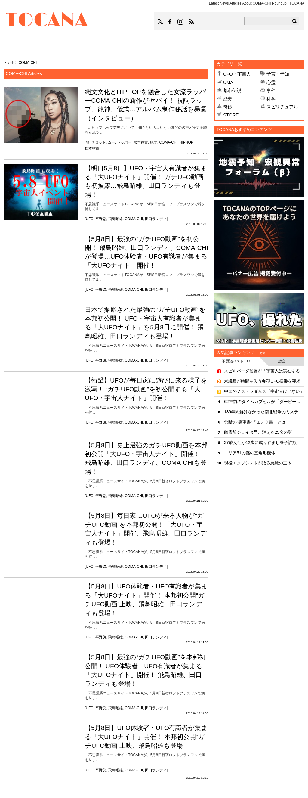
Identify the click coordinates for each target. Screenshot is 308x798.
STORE (231, 114)
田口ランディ (156, 219)
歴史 (227, 98)
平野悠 (100, 219)
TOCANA (47, 20)
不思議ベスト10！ (236, 361)
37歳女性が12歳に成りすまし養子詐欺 (260, 442)
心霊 (271, 82)
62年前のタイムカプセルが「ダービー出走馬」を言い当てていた (264, 401)
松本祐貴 (141, 142)
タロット (98, 142)
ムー (111, 142)
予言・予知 (277, 73)
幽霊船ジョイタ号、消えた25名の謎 (258, 432)
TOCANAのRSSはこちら (191, 22)
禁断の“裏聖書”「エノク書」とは (255, 422)
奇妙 (227, 106)
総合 (281, 361)
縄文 (153, 142)
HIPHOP (186, 142)
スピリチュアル (282, 106)
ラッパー (124, 142)
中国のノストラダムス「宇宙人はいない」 (264, 391)
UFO (89, 219)
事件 (271, 90)
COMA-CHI (168, 142)
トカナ (9, 63)
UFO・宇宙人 (237, 73)
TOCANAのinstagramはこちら (180, 22)
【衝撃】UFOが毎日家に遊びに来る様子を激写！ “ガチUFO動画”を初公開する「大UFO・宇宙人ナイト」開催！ (146, 389)
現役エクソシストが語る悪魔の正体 (257, 463)
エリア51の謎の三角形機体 (249, 452)
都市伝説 (232, 90)
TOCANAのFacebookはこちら (170, 22)
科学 (271, 98)
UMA (228, 82)
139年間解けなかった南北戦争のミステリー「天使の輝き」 (264, 411)
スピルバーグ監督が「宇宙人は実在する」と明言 (264, 370)
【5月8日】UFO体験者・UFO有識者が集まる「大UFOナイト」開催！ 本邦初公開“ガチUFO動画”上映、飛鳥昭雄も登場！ (146, 736)
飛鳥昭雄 (115, 219)
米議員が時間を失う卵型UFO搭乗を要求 (262, 381)
